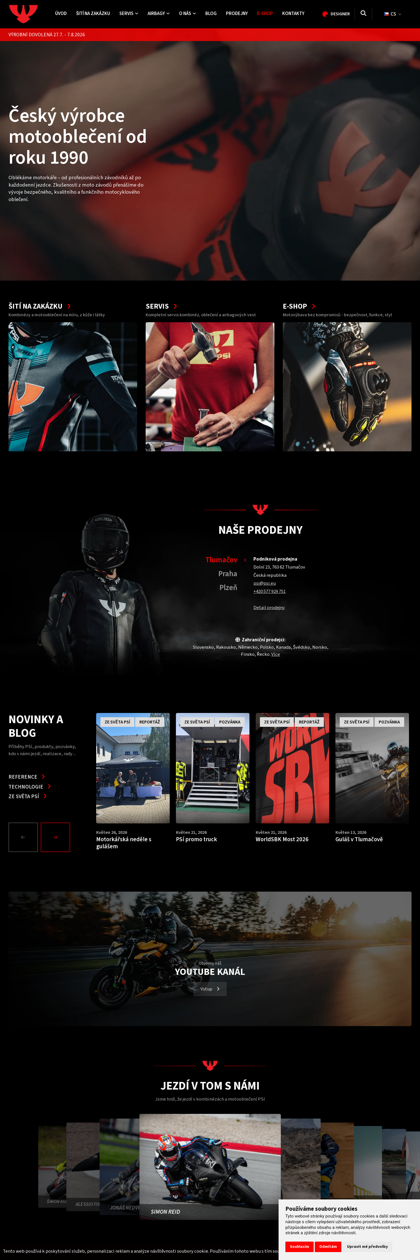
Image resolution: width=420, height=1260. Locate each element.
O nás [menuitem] (187, 13)
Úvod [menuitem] (61, 13)
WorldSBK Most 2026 (282, 839)
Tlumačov (221, 559)
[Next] (55, 837)
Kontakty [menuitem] (293, 13)
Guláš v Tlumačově (359, 839)
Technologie (29, 787)
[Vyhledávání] (363, 14)
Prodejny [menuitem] (237, 13)
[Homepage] (29, 14)
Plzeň (228, 587)
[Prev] (23, 837)
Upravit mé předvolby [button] (367, 1247)
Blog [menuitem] (211, 13)
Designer (336, 14)
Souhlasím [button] (299, 1247)
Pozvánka (229, 722)
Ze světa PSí (27, 796)
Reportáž (149, 722)
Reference (26, 777)
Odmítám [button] (328, 1247)
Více (275, 654)
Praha (227, 573)
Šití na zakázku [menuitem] (93, 13)
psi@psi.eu (264, 583)
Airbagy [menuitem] (159, 13)
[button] (24, 837)
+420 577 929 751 (269, 591)
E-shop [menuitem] (265, 13)
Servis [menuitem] (128, 13)
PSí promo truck (196, 839)
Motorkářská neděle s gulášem (123, 843)
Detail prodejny (269, 607)
